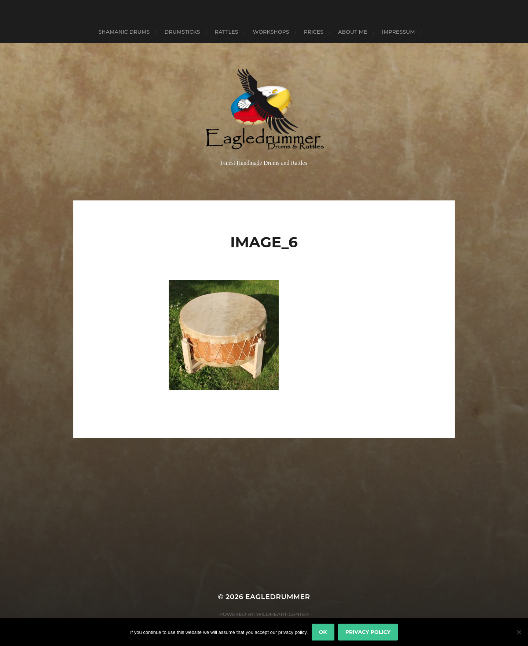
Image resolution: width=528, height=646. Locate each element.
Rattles (226, 32)
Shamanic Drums (124, 32)
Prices (313, 32)
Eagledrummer (277, 597)
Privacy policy (367, 632)
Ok (323, 632)
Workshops (271, 32)
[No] (518, 632)
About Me (352, 32)
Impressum (398, 32)
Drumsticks (182, 32)
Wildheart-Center (282, 614)
